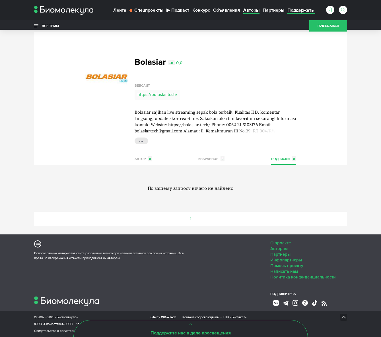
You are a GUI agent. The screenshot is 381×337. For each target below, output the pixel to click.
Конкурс (201, 10)
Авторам (279, 248)
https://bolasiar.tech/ (157, 94)
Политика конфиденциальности (303, 277)
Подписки (283, 158)
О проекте (280, 243)
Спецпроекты (146, 10)
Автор (143, 158)
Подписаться (328, 26)
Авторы (251, 10)
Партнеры (273, 10)
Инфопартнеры (286, 260)
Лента (119, 10)
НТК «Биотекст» (234, 317)
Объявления (226, 10)
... (141, 140)
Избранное (211, 158)
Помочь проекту (286, 265)
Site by (163, 317)
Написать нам (284, 271)
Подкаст (177, 10)
